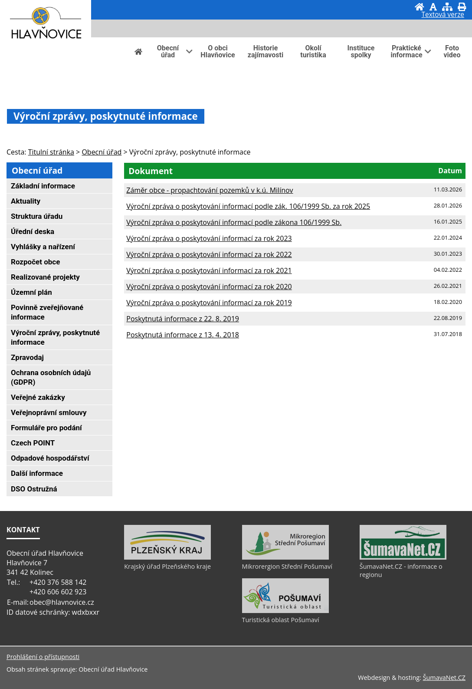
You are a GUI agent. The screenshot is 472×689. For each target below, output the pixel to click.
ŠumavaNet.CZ (444, 677)
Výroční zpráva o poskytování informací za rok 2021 (209, 270)
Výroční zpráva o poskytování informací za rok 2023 (209, 238)
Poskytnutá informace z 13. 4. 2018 (182, 335)
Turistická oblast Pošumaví (280, 620)
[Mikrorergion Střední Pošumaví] (285, 557)
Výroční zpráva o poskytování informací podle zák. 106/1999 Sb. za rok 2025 (248, 206)
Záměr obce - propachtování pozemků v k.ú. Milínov (209, 190)
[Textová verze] (443, 15)
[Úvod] (419, 7)
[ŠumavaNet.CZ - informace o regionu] (403, 557)
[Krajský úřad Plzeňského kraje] (167, 557)
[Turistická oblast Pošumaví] (285, 611)
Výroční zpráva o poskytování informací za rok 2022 (209, 254)
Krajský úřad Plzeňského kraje (167, 566)
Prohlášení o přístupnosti (43, 657)
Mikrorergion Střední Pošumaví (287, 566)
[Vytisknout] (462, 7)
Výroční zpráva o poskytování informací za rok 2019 (209, 302)
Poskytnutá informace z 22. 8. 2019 (182, 318)
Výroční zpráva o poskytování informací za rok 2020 (209, 286)
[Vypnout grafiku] (433, 7)
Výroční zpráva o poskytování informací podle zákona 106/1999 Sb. (233, 222)
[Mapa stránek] (447, 7)
